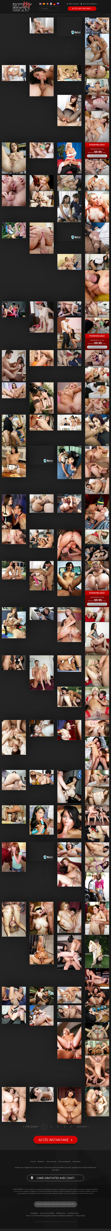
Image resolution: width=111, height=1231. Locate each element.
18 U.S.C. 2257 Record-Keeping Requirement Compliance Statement (49, 1218)
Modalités (34, 1216)
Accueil (33, 1164)
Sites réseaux (74, 4)
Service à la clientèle (47, 1216)
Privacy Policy (80, 1218)
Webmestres (60, 1216)
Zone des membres (90, 4)
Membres (41, 1164)
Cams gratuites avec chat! (55, 1180)
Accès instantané (81, 8)
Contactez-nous (73, 1216)
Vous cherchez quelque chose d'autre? (55, 1206)
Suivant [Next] (82, 1126)
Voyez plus (76, 1164)
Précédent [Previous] (31, 1126)
